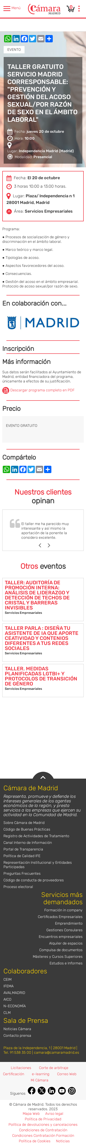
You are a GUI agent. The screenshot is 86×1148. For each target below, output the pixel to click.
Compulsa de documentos (61, 950)
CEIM (7, 979)
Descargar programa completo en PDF (42, 390)
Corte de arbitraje (53, 1068)
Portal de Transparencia (23, 849)
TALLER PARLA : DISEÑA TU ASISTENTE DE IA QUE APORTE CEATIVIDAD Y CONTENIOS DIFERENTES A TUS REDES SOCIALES (41, 638)
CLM (7, 1012)
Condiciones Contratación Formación (43, 1135)
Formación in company (63, 910)
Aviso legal (54, 1113)
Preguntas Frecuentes (22, 873)
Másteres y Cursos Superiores (58, 956)
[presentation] (79, 9)
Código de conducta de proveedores (33, 880)
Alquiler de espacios (66, 943)
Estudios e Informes (66, 963)
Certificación (13, 1074)
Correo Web (66, 1074)
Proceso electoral (18, 887)
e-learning (40, 1074)
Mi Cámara (39, 1080)
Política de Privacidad (43, 1119)
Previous (42, 545)
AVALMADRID (14, 993)
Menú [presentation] (11, 8)
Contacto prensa (17, 1035)
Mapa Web (31, 1113)
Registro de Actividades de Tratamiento (36, 836)
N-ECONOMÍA (14, 1006)
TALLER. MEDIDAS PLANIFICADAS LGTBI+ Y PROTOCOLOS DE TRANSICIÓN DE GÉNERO (41, 676)
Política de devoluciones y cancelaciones (43, 1124)
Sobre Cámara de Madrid (23, 822)
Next (51, 545)
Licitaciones (21, 1068)
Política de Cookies (34, 1141)
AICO (7, 999)
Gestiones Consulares (64, 930)
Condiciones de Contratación (43, 1130)
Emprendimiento (69, 923)
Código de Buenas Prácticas (26, 829)
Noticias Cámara (17, 1029)
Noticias (63, 1141)
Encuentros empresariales (61, 936)
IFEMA (8, 986)
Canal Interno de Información (27, 842)
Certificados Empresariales (60, 917)
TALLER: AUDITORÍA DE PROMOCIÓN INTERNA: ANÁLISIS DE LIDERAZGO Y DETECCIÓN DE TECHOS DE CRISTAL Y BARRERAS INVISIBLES (37, 595)
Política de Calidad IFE (21, 856)
